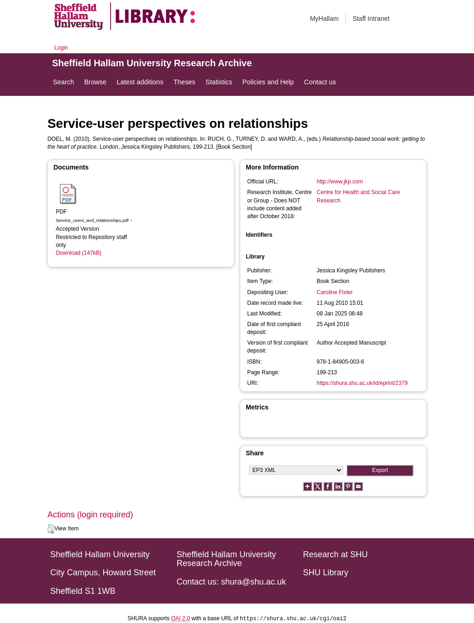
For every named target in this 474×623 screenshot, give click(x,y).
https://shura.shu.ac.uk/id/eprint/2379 (362, 383)
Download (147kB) (78, 253)
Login (61, 47)
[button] (50, 529)
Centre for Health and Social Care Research (358, 196)
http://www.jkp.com (340, 181)
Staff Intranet (371, 18)
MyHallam (324, 18)
